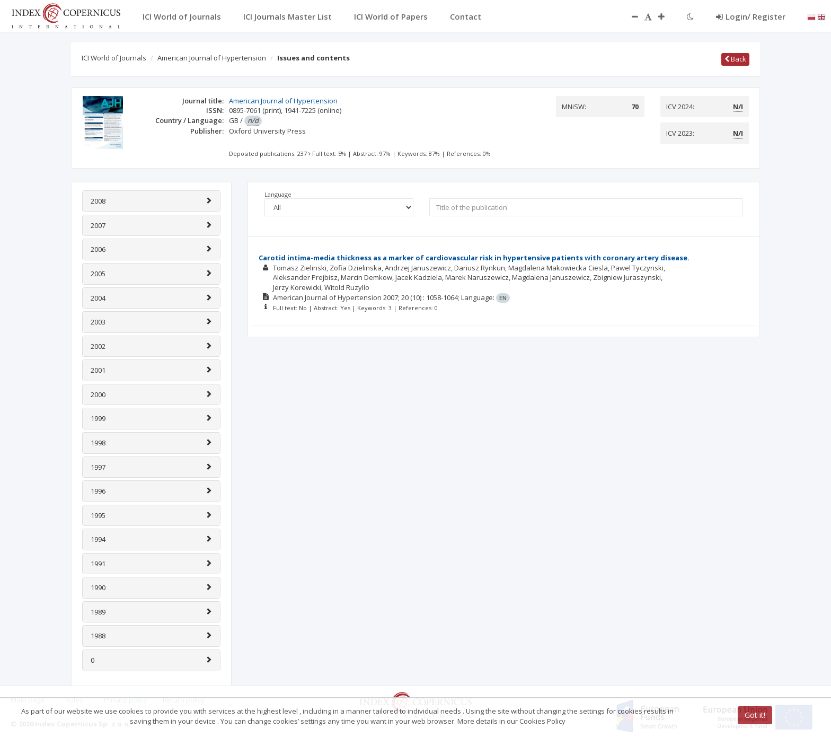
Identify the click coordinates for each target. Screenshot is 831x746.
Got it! (755, 715)
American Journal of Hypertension (211, 58)
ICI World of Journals (114, 58)
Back (735, 59)
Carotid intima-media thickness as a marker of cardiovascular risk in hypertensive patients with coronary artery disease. (474, 257)
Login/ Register (750, 16)
